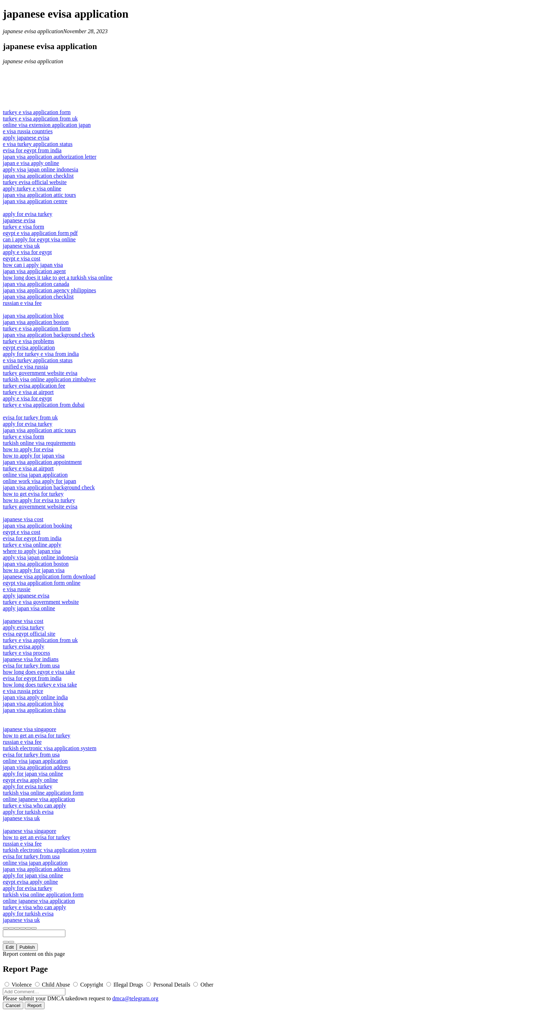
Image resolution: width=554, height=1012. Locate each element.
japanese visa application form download (49, 576)
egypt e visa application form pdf (40, 233)
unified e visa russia (25, 367)
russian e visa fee (22, 303)
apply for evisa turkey (27, 214)
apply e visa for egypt (27, 252)
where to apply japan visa (32, 551)
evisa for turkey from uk (30, 417)
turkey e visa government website (41, 602)
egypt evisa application (29, 348)
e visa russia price (23, 691)
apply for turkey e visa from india (41, 354)
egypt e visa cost (21, 258)
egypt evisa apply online (30, 780)
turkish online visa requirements (39, 443)
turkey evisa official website (35, 182)
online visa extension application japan (47, 125)
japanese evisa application (33, 31)
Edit (10, 947)
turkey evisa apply (23, 646)
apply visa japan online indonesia (40, 169)
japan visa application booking (37, 526)
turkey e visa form (23, 227)
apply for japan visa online (33, 774)
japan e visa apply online (31, 163)
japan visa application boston (36, 322)
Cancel (13, 1005)
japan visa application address (37, 767)
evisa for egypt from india (32, 150)
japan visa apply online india (35, 697)
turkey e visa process (26, 653)
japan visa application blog (33, 316)
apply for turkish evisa (28, 812)
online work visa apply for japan (39, 481)
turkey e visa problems (28, 341)
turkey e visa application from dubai (43, 405)
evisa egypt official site (29, 634)
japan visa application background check (49, 335)
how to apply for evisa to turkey (39, 500)
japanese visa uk (21, 246)
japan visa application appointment (42, 462)
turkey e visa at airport (28, 392)
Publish (27, 947)
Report (35, 1005)
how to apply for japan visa (34, 456)
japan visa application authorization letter (49, 157)
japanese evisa (19, 220)
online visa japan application (35, 475)
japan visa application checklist (38, 176)
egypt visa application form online (42, 583)
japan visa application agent (34, 271)
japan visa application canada (36, 284)
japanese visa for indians (31, 659)
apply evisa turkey (23, 627)
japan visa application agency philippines (49, 290)
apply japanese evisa (26, 138)
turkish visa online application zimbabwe (49, 379)
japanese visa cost (23, 519)
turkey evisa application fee (34, 386)
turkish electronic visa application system (49, 748)
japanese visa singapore (29, 729)
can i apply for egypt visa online (39, 239)
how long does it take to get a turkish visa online (57, 278)
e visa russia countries (28, 131)
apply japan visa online (29, 608)
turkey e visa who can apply (34, 805)
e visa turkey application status (37, 144)
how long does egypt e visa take (39, 672)
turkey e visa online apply (32, 545)
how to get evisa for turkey (33, 494)
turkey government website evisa (40, 373)
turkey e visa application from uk (40, 119)
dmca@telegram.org (135, 998)
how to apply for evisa (28, 449)
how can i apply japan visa (33, 265)
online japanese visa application (39, 799)
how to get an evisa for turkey (36, 735)
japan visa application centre (35, 201)
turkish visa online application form (43, 793)
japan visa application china (34, 710)
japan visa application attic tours (39, 195)
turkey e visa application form (37, 112)
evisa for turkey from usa (31, 666)
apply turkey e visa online (32, 189)
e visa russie (16, 589)
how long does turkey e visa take (40, 685)
